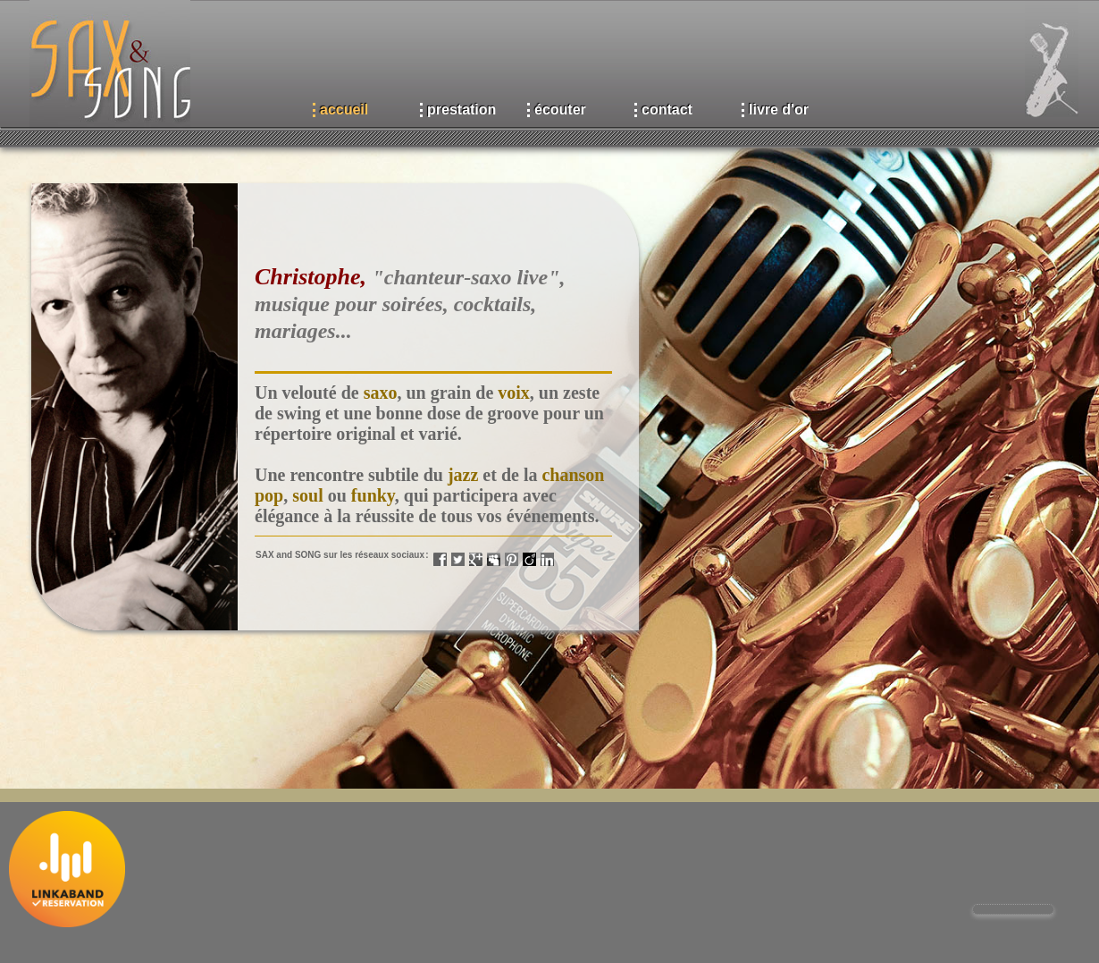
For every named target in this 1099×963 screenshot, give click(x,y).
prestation (461, 110)
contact (667, 110)
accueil (344, 110)
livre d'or (779, 110)
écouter (560, 110)
